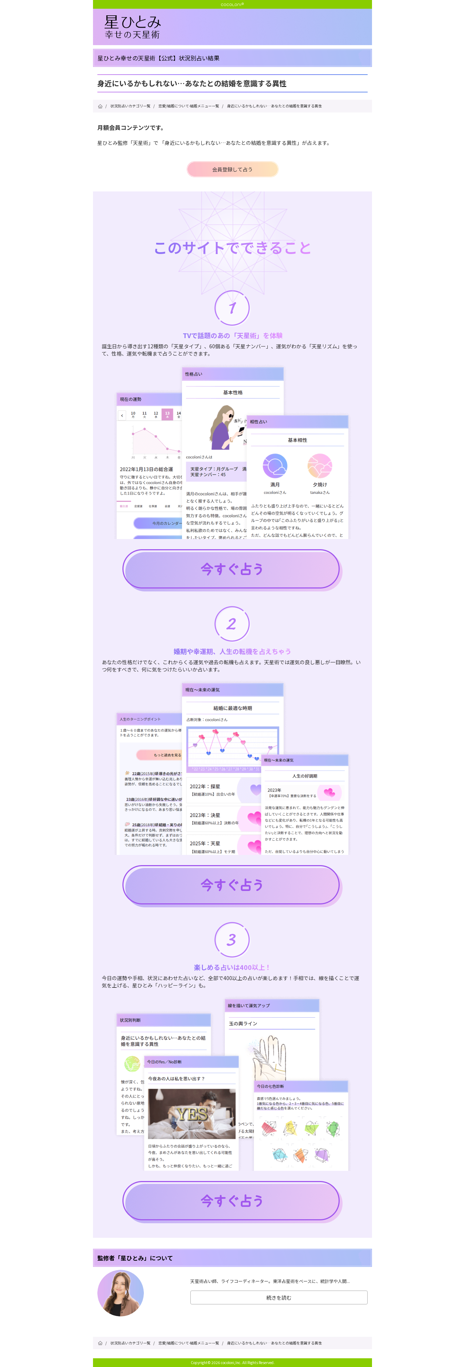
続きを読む (279, 1297)
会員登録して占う (232, 169)
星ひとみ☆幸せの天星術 (238, 27)
